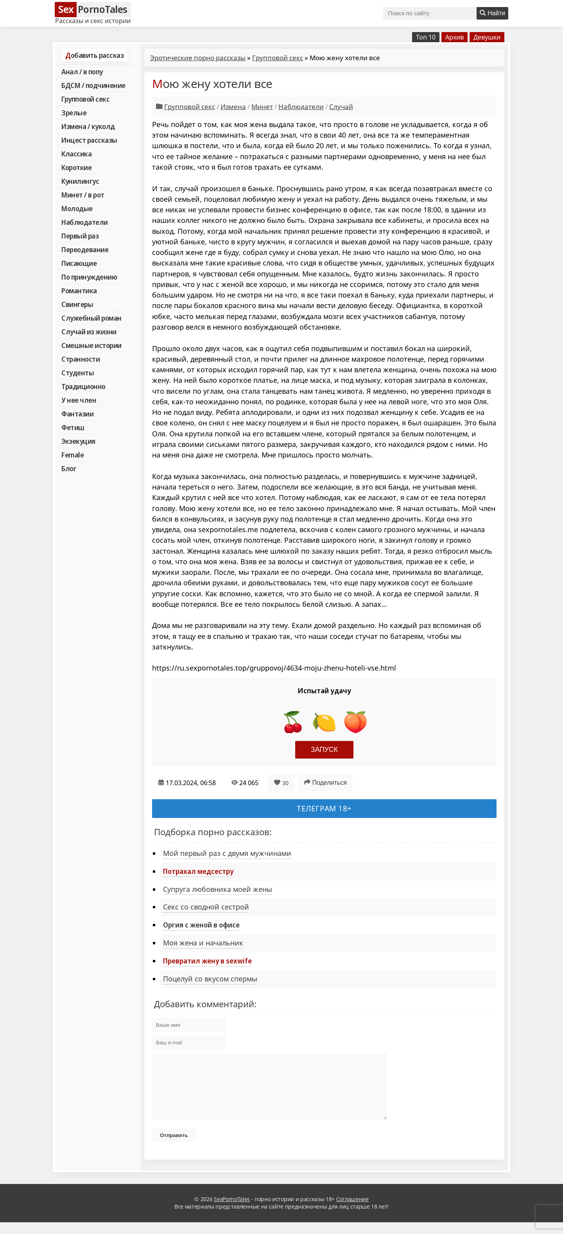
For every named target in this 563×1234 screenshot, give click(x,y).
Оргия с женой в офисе (201, 924)
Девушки (486, 37)
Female (72, 454)
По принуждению (89, 277)
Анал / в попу (82, 71)
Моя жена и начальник (203, 942)
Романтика (79, 290)
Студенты (77, 372)
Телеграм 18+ (324, 808)
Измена (233, 106)
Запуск (324, 749)
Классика (76, 153)
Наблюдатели (84, 222)
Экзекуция (78, 441)
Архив (454, 37)
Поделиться (325, 782)
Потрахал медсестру (198, 871)
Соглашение (352, 1210)
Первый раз (80, 235)
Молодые (77, 208)
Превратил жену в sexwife (207, 960)
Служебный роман (91, 318)
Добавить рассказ (94, 55)
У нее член (78, 400)
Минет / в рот (82, 194)
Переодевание (84, 249)
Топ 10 (426, 37)
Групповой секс (85, 99)
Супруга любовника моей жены (217, 889)
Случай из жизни (89, 331)
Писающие (79, 263)
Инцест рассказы (89, 140)
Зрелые (73, 112)
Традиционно (83, 386)
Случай (341, 106)
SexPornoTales (232, 1210)
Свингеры (77, 304)
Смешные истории (91, 345)
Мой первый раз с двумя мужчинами (227, 853)
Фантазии (77, 413)
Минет (262, 106)
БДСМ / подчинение (93, 85)
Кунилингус (80, 181)
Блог (68, 468)
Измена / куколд (88, 126)
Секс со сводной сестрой (206, 906)
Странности (80, 359)
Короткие (76, 167)
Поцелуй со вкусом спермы (210, 978)
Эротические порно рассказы (198, 57)
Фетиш (72, 427)
